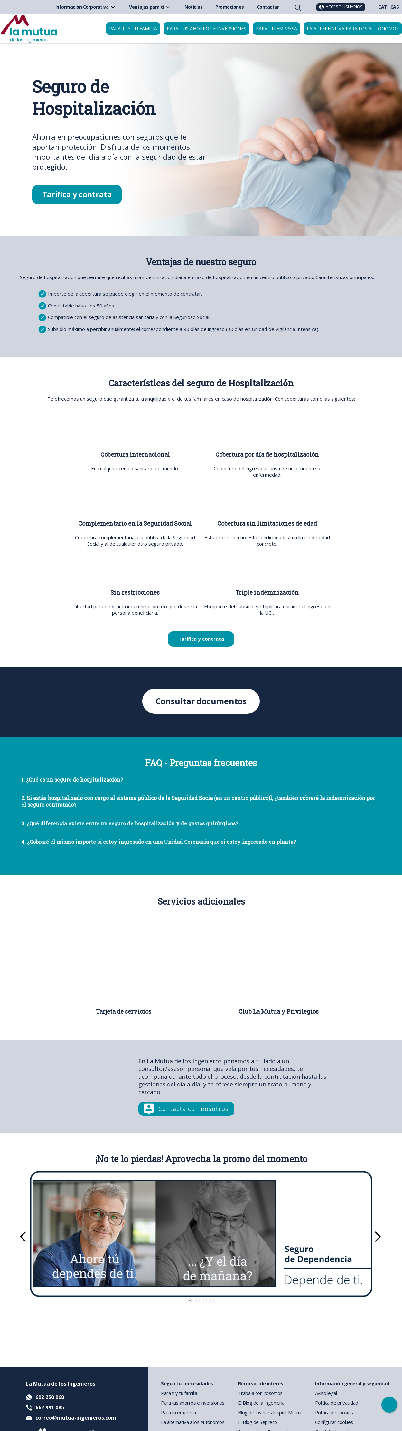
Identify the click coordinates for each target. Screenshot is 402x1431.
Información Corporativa (86, 7)
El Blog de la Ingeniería (261, 1402)
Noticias (193, 7)
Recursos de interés (260, 1383)
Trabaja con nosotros (260, 1393)
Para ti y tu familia (133, 28)
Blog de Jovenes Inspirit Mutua (269, 1412)
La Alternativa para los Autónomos (353, 28)
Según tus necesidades (187, 1383)
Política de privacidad (336, 1402)
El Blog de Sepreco (257, 1422)
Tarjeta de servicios (123, 1011)
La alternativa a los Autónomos (192, 1422)
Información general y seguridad (352, 1383)
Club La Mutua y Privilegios (278, 1011)
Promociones (229, 7)
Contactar (268, 7)
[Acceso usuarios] (340, 7)
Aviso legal (326, 1393)
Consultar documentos (201, 701)
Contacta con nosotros (193, 1109)
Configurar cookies (334, 1422)
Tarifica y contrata (77, 195)
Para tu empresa (276, 28)
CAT (382, 7)
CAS (394, 7)
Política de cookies (334, 1412)
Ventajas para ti (150, 7)
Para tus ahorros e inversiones (206, 28)
